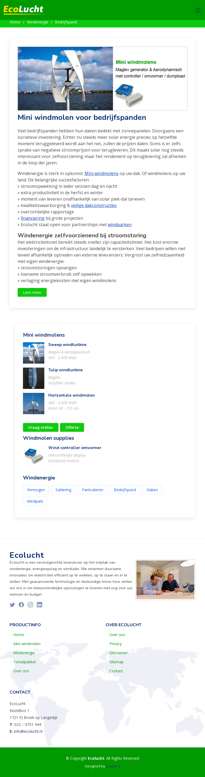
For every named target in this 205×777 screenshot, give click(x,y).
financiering (33, 220)
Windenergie (37, 22)
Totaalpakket (24, 662)
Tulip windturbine (65, 372)
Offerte (72, 429)
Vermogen (36, 492)
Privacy (115, 644)
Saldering (63, 492)
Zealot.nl (113, 766)
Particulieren (92, 492)
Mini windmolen (27, 644)
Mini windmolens (102, 176)
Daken (152, 492)
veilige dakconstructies (94, 208)
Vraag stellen (40, 429)
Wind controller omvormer (74, 450)
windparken (120, 227)
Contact (116, 671)
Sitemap (116, 662)
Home (15, 22)
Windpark (35, 503)
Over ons (21, 671)
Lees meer (32, 294)
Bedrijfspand (66, 22)
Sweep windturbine (67, 347)
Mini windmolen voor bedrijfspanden (82, 120)
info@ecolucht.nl (28, 731)
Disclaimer (118, 653)
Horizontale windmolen (71, 397)
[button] (96, 110)
